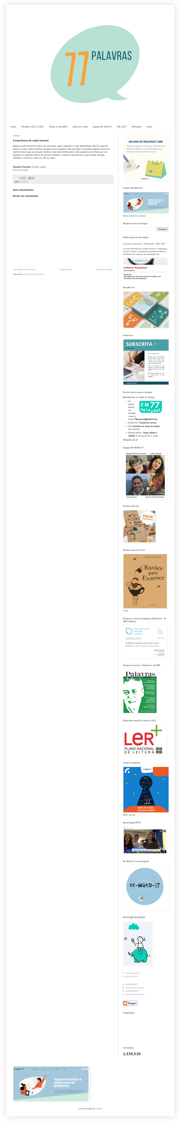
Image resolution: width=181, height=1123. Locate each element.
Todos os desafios (58, 126)
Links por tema (80, 126)
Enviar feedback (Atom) (34, 274)
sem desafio (24, 182)
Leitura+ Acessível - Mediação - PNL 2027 (144, 243)
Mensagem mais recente (25, 269)
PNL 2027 (121, 126)
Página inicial (66, 269)
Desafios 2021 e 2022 (32, 126)
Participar (136, 126)
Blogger (99, 1108)
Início (13, 126)
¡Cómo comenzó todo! (135, 994)
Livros (149, 126)
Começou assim (132, 973)
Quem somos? (131, 976)
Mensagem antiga (104, 269)
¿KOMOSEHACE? (132, 991)
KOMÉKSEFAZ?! (131, 984)
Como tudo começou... (135, 987)
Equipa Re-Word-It (102, 126)
